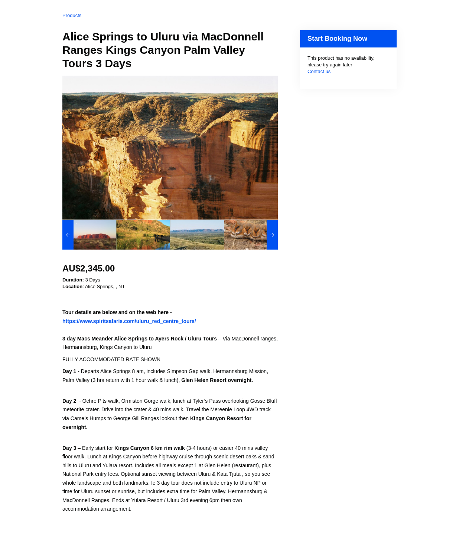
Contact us (319, 71)
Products (71, 15)
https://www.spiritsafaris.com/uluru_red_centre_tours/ (129, 321)
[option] (89, 235)
